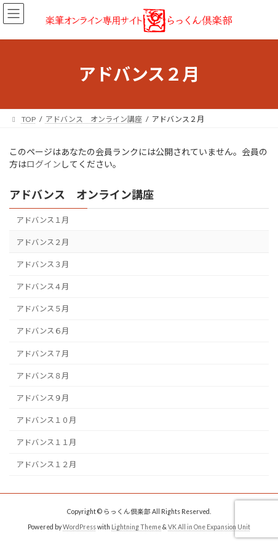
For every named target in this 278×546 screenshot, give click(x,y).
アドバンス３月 (43, 264)
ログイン (43, 164)
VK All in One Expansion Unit (209, 527)
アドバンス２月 (43, 242)
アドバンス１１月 (46, 442)
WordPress (79, 527)
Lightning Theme (136, 527)
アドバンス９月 (43, 398)
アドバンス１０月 (46, 420)
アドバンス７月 (43, 353)
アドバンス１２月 (46, 464)
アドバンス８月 (43, 375)
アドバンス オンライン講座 (81, 194)
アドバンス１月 (43, 220)
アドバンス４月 (43, 286)
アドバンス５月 (43, 308)
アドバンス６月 (43, 331)
